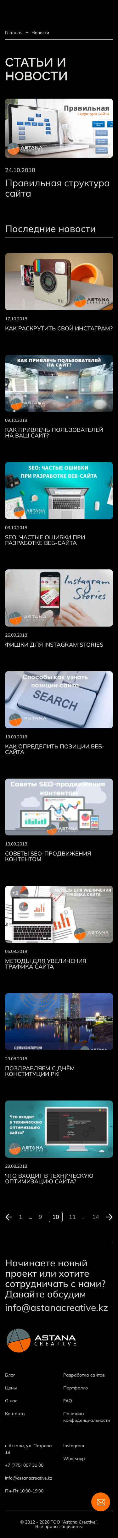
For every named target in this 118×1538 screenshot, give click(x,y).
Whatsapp (74, 1458)
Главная (14, 32)
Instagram (73, 1445)
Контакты (15, 1413)
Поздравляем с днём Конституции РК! (40, 1071)
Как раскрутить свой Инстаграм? (59, 328)
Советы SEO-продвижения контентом (48, 856)
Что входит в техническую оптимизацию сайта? (49, 1178)
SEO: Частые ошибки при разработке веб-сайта (45, 540)
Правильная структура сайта (57, 188)
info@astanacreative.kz (56, 1307)
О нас (11, 1401)
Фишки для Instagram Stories (54, 645)
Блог (10, 1375)
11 (72, 1216)
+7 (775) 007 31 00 (24, 1465)
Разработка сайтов (84, 1375)
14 (95, 1216)
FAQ (67, 1401)
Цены (11, 1388)
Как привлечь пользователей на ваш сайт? (54, 432)
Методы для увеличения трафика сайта (45, 964)
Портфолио (75, 1388)
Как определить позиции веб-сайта (54, 749)
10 (55, 1216)
